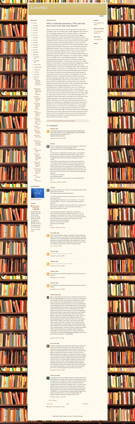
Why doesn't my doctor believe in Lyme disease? (37, 106)
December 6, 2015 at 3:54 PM (57, 277)
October (36, 64)
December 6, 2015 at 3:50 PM (57, 256)
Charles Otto (53, 375)
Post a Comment (53, 400)
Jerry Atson (53, 343)
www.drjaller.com (98, 39)
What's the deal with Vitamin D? (37, 132)
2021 (34, 23)
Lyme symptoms (37, 176)
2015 (34, 37)
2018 (34, 30)
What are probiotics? (37, 127)
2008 (34, 54)
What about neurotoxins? (37, 137)
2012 (34, 45)
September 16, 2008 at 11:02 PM (58, 182)
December (36, 57)
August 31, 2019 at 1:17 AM (57, 338)
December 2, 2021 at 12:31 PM (57, 397)
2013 (34, 42)
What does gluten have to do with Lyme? (37, 99)
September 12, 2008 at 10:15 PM (58, 138)
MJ (51, 143)
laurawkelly (53, 233)
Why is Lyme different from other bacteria (37, 164)
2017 (34, 33)
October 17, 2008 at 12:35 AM (57, 227)
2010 (34, 50)
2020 (34, 25)
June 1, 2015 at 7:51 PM (56, 246)
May (35, 77)
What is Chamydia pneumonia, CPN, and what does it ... (37, 82)
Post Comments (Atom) (58, 406)
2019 (34, 28)
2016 (34, 35)
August (36, 69)
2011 (34, 47)
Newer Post (49, 404)
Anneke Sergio (54, 294)
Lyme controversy (37, 180)
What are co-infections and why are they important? (37, 121)
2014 (34, 40)
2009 (34, 52)
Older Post (85, 404)
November (36, 60)
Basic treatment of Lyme (37, 150)
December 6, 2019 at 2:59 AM (57, 370)
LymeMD (39, 7)
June (35, 74)
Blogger (80, 416)
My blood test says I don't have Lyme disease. (37, 171)
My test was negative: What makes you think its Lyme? (37, 156)
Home (67, 404)
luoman (70, 416)
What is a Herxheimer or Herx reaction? (37, 114)
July (35, 72)
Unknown (52, 128)
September (37, 67)
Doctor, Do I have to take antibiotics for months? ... (37, 143)
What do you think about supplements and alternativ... (37, 91)
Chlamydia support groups (79, 242)
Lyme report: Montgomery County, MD (36, 207)
